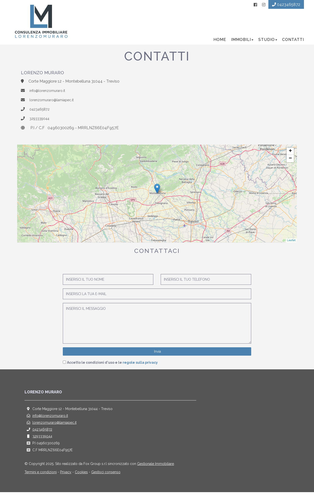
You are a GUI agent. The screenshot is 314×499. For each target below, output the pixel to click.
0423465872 (41, 116)
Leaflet (291, 247)
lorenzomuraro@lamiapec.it (54, 106)
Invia (157, 358)
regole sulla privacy (140, 369)
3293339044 (41, 125)
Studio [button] (265, 46)
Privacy (65, 479)
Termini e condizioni (41, 479)
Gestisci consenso (105, 479)
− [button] (290, 165)
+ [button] (290, 158)
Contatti (291, 46)
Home (217, 46)
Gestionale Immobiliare (155, 471)
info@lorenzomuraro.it (49, 97)
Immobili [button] (240, 46)
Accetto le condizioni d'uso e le (112, 369)
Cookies (81, 479)
